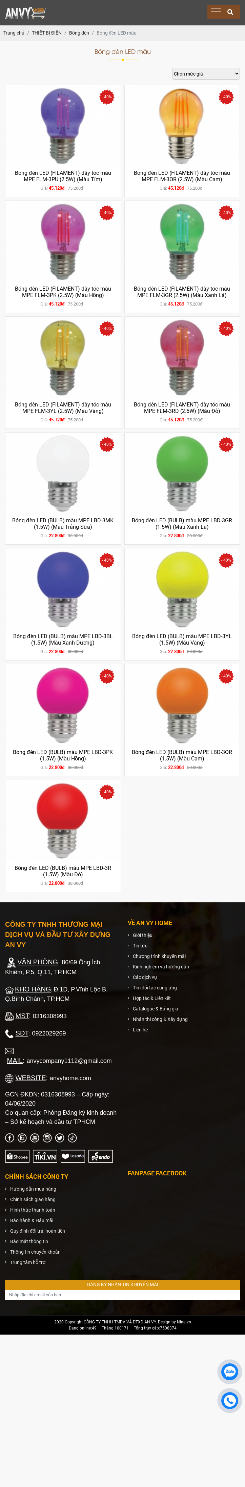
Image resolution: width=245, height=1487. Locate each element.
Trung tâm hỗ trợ (27, 1262)
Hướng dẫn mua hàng (33, 1189)
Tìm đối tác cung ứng (155, 987)
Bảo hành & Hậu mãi (31, 1220)
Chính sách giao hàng (33, 1199)
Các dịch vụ (145, 977)
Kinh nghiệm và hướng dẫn (161, 966)
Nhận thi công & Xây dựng (160, 1019)
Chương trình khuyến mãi (159, 956)
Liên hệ (140, 1029)
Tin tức (140, 945)
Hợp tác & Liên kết (152, 998)
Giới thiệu (142, 935)
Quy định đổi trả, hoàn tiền (37, 1231)
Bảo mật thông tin (29, 1241)
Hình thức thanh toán (32, 1210)
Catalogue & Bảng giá (155, 1008)
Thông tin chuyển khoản (35, 1252)
